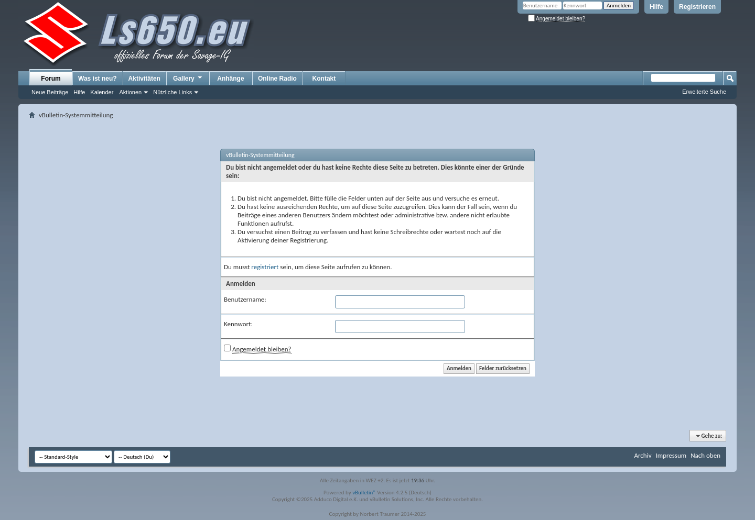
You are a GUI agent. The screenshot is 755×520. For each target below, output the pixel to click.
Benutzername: (245, 299)
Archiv (642, 455)
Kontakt (324, 78)
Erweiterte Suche (704, 91)
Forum (50, 78)
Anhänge (230, 78)
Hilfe (656, 6)
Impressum (670, 455)
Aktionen (130, 92)
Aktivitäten (144, 78)
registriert (264, 267)
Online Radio (277, 78)
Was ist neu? (97, 78)
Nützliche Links (172, 92)
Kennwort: (238, 324)
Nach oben (705, 455)
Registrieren (697, 6)
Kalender (101, 92)
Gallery (188, 78)
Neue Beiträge (49, 92)
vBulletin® (364, 492)
